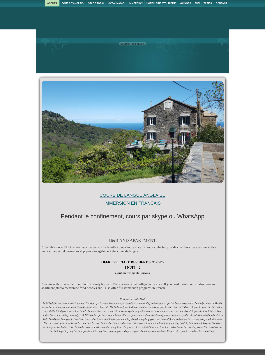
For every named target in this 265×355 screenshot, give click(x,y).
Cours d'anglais (72, 3)
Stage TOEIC (96, 3)
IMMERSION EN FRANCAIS (132, 203)
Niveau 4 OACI (116, 3)
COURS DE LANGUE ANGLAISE (132, 195)
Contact (221, 3)
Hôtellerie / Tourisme (161, 3)
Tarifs (208, 3)
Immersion (136, 3)
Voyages (185, 3)
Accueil (52, 3)
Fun (197, 3)
